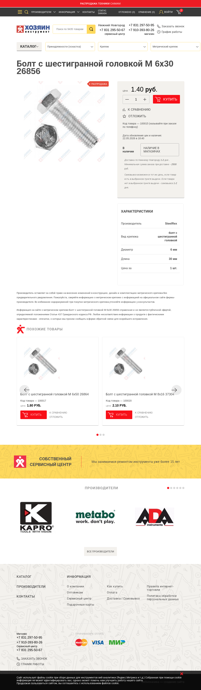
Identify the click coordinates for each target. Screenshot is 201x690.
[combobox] (70, 46)
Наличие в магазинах (152, 150)
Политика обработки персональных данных (163, 597)
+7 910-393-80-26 (141, 30)
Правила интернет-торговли (160, 588)
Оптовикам (75, 592)
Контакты (88, 12)
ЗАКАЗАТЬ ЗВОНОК (32, 658)
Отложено (127, 12)
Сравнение (146, 12)
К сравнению (58, 412)
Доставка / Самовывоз (123, 598)
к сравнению (139, 109)
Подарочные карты (80, 604)
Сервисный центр (79, 598)
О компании (75, 586)
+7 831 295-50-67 (112, 30)
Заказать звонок (170, 26)
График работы (169, 32)
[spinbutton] (136, 99)
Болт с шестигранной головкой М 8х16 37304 (140, 394)
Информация (67, 12)
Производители (41, 12)
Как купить (115, 586)
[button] (144, 99)
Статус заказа (102, 12)
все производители (100, 551)
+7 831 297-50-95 (141, 25)
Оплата (112, 592)
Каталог (24, 576)
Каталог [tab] (29, 46)
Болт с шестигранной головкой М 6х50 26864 (54, 394)
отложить (137, 116)
